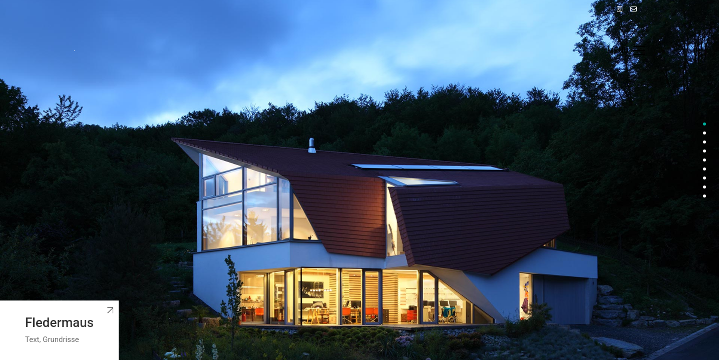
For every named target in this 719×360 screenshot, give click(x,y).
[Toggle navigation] (626, 51)
